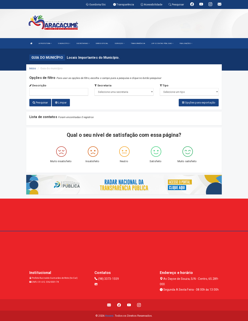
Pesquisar (40, 102)
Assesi (109, 315)
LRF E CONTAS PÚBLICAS (162, 43)
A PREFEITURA (45, 43)
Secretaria (103, 85)
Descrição (37, 85)
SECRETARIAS (82, 43)
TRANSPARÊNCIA (138, 43)
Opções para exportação (198, 102)
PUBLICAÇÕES (186, 43)
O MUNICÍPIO (64, 43)
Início (32, 68)
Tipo (164, 85)
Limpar (61, 102)
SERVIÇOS (120, 43)
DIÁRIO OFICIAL (102, 43)
